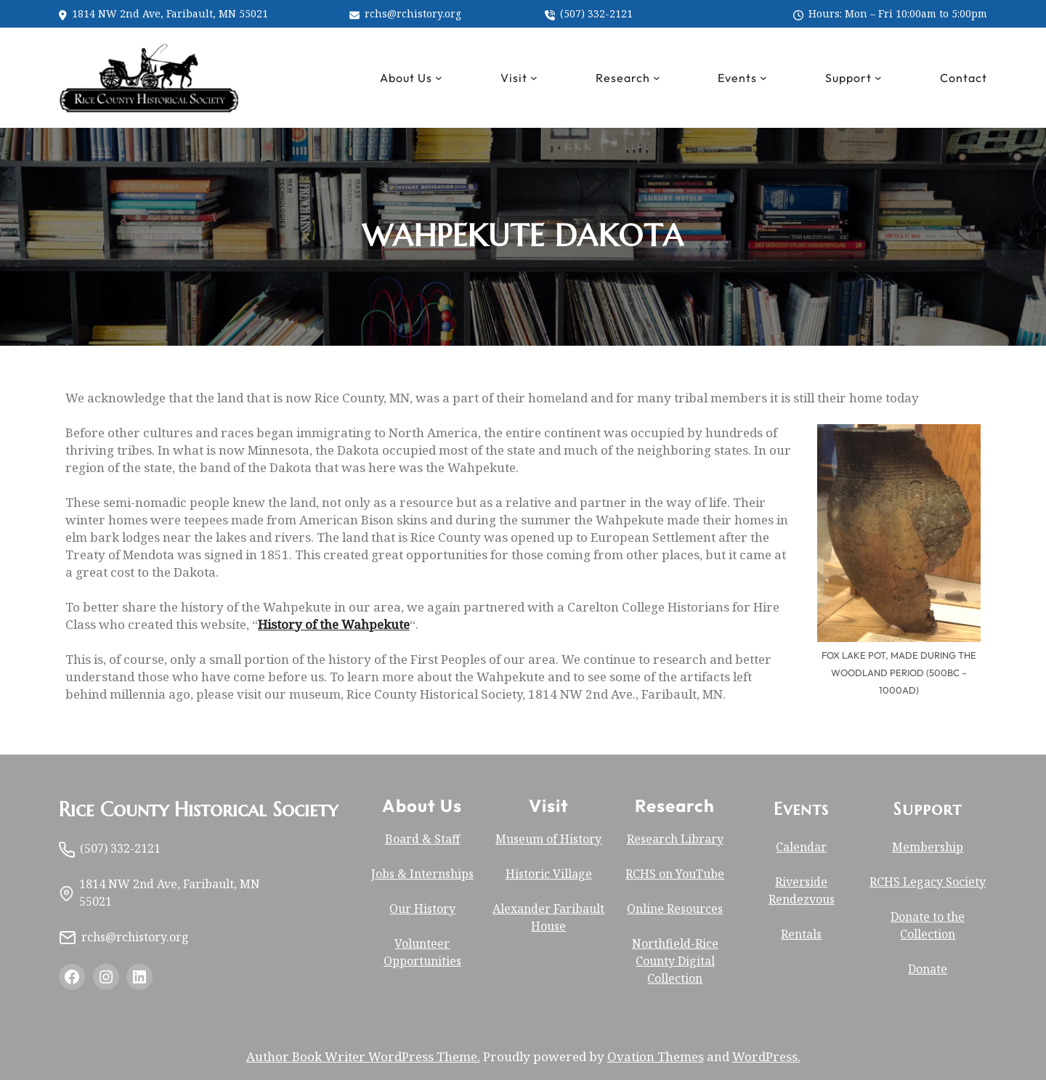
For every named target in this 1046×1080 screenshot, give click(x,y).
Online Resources (675, 909)
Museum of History (548, 839)
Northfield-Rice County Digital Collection (675, 960)
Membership (927, 847)
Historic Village (549, 874)
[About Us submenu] (438, 77)
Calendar (801, 847)
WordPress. (766, 1056)
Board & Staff (422, 839)
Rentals (801, 934)
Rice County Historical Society (198, 809)
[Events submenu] (763, 77)
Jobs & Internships (422, 874)
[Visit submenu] (534, 77)
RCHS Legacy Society (927, 882)
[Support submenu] (878, 77)
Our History (422, 909)
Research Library (675, 839)
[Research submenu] (656, 77)
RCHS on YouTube (674, 874)
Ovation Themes (655, 1056)
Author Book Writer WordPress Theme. (363, 1056)
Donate (927, 969)
